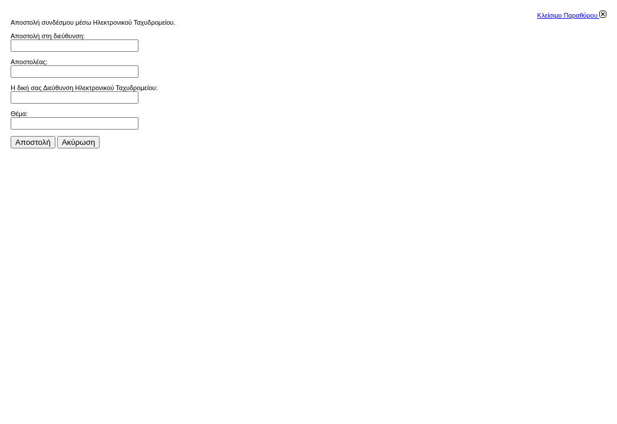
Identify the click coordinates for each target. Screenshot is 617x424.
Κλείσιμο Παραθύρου (571, 15)
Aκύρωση (78, 142)
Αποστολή (33, 142)
